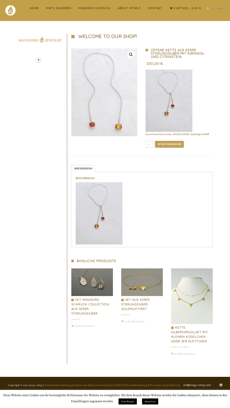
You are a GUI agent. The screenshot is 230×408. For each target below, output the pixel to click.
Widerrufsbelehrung (135, 385)
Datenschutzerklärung (58, 385)
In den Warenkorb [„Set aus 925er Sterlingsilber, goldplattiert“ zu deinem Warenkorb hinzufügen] (134, 321)
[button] (131, 54)
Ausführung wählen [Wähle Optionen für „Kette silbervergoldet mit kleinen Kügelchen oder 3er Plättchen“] (184, 353)
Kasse (109, 385)
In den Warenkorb (169, 144)
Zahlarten (174, 385)
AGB (118, 385)
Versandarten (158, 385)
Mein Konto (97, 385)
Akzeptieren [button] (150, 401)
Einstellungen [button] (127, 401)
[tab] (83, 168)
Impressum (81, 385)
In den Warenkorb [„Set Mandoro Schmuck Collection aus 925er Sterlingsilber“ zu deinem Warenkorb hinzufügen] (84, 326)
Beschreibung (83, 168)
